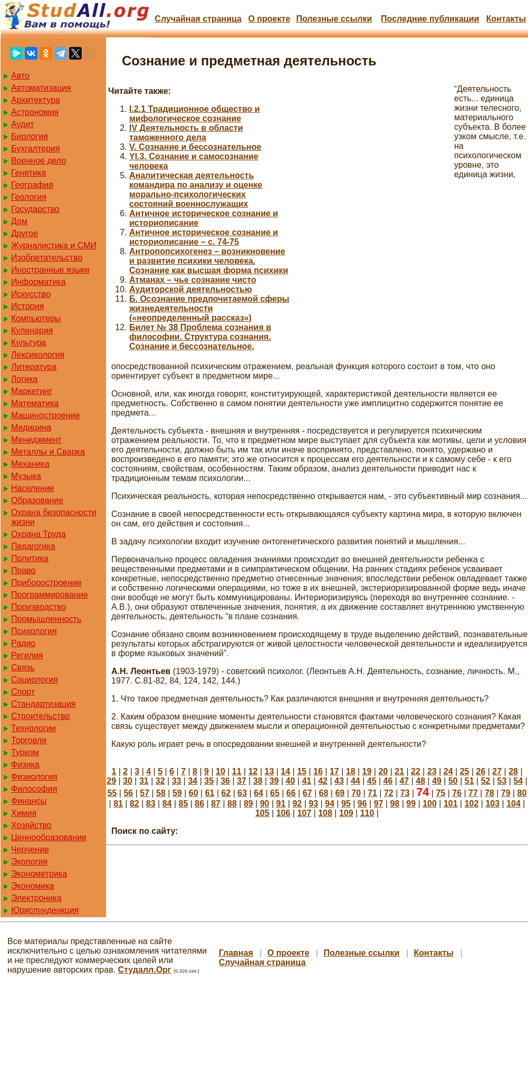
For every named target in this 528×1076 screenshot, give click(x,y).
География (32, 184)
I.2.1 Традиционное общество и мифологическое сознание (194, 113)
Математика (35, 403)
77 (473, 793)
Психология (34, 631)
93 (313, 803)
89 (248, 803)
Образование (37, 500)
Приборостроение (46, 582)
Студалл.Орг (144, 969)
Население (32, 488)
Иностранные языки (50, 269)
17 (334, 771)
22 (415, 771)
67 (307, 793)
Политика (30, 558)
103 (492, 803)
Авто (20, 75)
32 (160, 780)
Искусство (31, 294)
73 (405, 793)
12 (253, 771)
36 (225, 780)
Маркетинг (31, 391)
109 (346, 813)
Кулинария (32, 330)
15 (301, 771)
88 (232, 803)
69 (339, 793)
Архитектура (35, 99)
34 (192, 780)
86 (199, 803)
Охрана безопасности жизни (53, 517)
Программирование (49, 594)
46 (388, 780)
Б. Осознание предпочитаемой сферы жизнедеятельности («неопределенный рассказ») (209, 308)
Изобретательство (46, 257)
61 (210, 793)
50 (453, 780)
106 (283, 813)
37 (241, 780)
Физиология (34, 776)
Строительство (40, 716)
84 (167, 803)
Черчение (30, 849)
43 (339, 780)
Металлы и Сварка (48, 451)
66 (291, 793)
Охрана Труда (38, 534)
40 (290, 780)
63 (242, 793)
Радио (23, 643)
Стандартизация (43, 703)
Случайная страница (198, 18)
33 (176, 780)
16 (318, 771)
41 (306, 780)
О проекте (269, 18)
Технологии (33, 728)
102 (472, 803)
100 (430, 803)
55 (112, 793)
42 (323, 780)
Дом (19, 221)
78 (489, 793)
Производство (38, 606)
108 (325, 813)
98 (394, 803)
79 (506, 793)
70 (356, 793)
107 (304, 813)
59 (177, 793)
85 (183, 803)
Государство (35, 209)
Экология (29, 861)
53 (502, 780)
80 (522, 793)
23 (432, 771)
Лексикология (37, 354)
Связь (22, 667)
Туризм (25, 752)
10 (220, 771)
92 (297, 803)
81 (118, 803)
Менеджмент (36, 439)
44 (355, 780)
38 (258, 780)
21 (399, 771)
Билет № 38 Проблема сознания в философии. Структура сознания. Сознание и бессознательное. (200, 337)
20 (383, 771)
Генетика (28, 172)
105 (262, 813)
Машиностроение (45, 415)
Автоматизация (41, 87)
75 (440, 793)
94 (329, 803)
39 (274, 780)
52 (486, 780)
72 (388, 793)
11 (237, 771)
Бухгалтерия (35, 148)
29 (111, 780)
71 (372, 793)
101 (451, 803)
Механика (30, 463)
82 (134, 803)
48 (420, 780)
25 (464, 771)
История (27, 306)
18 (351, 771)
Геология (28, 197)
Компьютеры (36, 318)
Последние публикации (430, 18)
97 (378, 803)
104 (513, 803)
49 (436, 780)
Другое (24, 233)
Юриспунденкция (45, 910)
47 (404, 780)
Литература (33, 366)
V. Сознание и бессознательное (195, 146)
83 (151, 803)
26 (480, 771)
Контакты (506, 18)
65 (275, 793)
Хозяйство (31, 825)
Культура (28, 342)
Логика (24, 378)
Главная (236, 952)
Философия (34, 788)
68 (324, 793)
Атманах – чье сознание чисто (192, 279)
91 (281, 803)
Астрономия (35, 112)
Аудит (22, 124)
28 (513, 771)
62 (226, 793)
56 (128, 793)
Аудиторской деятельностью (190, 289)
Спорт (23, 691)
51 (469, 780)
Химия (23, 813)
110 (367, 813)
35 (209, 780)
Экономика (32, 885)
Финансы (28, 800)
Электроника (36, 898)
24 (448, 771)
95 (346, 803)
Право (23, 570)
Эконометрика (39, 873)
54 (518, 780)
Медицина (31, 427)
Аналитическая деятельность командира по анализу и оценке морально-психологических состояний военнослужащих (195, 189)
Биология (29, 136)
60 (193, 793)
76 (457, 793)
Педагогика (33, 546)
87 (215, 803)
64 (258, 793)
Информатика (38, 281)
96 (362, 803)
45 (372, 780)
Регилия (27, 655)
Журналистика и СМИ (54, 245)
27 (497, 771)
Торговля (28, 740)
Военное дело (38, 160)
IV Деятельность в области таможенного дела (186, 132)
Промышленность (46, 618)
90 (265, 803)
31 (144, 780)
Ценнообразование (49, 837)
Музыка (26, 476)
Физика (25, 764)
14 (285, 771)
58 (161, 793)
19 (367, 771)
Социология (34, 679)
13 (269, 771)
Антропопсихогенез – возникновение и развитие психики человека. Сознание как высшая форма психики (208, 261)
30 (127, 780)
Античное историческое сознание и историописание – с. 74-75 (203, 237)
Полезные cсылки (334, 18)
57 (144, 793)
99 (411, 803)
